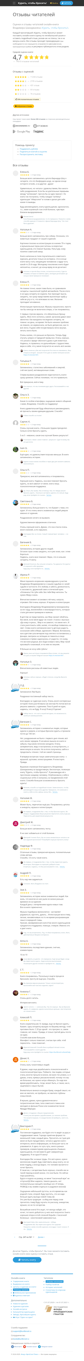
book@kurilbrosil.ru (21, 1339)
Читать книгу (27, 1259)
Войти (54, 3)
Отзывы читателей (54, 1281)
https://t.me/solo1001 (31, 355)
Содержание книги (21, 1281)
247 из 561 (26, 1237)
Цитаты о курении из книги (24, 1287)
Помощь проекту (21, 1290)
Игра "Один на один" (23, 1317)
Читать (66, 3)
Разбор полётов (52, 1284)
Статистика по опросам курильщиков (55, 1291)
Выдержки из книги (21, 1284)
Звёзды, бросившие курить (24, 1314)
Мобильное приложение (24, 1293)
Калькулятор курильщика (24, 1312)
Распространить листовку (31, 154)
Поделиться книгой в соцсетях (33, 151)
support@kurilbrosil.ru (22, 1331)
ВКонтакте (16, 1346)
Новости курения (20, 1303)
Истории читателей (54, 1287)
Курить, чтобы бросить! (32, 3)
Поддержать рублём (29, 149)
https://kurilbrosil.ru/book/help (59, 1052)
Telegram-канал (45, 1346)
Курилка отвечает (21, 1295)
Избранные (23, 106)
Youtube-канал (30, 1346)
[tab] (42, 77)
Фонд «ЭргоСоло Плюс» (30, 1354)
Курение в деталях (21, 1306)
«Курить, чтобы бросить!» (54, 27)
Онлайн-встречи (20, 1309)
